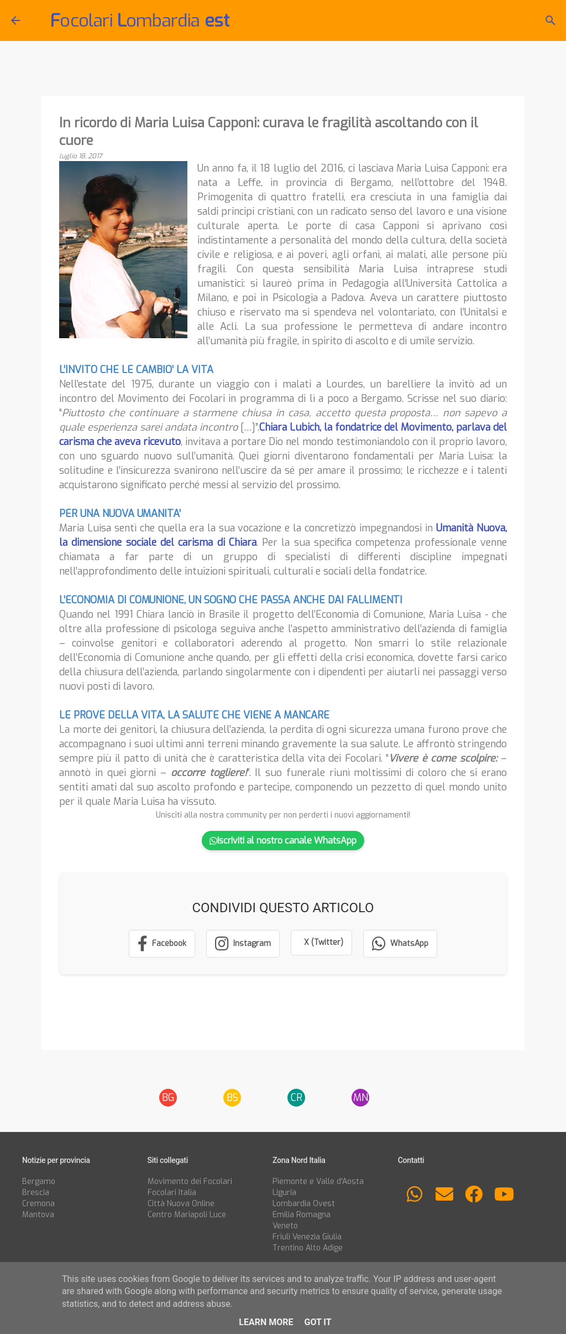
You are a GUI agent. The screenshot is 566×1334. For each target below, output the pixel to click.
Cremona (38, 1203)
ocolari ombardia (139, 20)
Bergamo (38, 1181)
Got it (317, 1322)
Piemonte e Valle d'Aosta (318, 1181)
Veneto (285, 1226)
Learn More (266, 1322)
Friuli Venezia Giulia (307, 1237)
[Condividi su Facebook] (162, 944)
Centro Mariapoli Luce (187, 1214)
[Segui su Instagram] (243, 944)
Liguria (284, 1192)
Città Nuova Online (181, 1203)
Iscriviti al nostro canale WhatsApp (283, 840)
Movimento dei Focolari (190, 1181)
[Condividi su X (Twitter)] (321, 942)
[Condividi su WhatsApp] (400, 944)
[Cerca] (550, 20)
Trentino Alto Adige (307, 1248)
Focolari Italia (172, 1192)
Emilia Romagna (301, 1214)
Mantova (38, 1214)
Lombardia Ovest (303, 1203)
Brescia (35, 1192)
